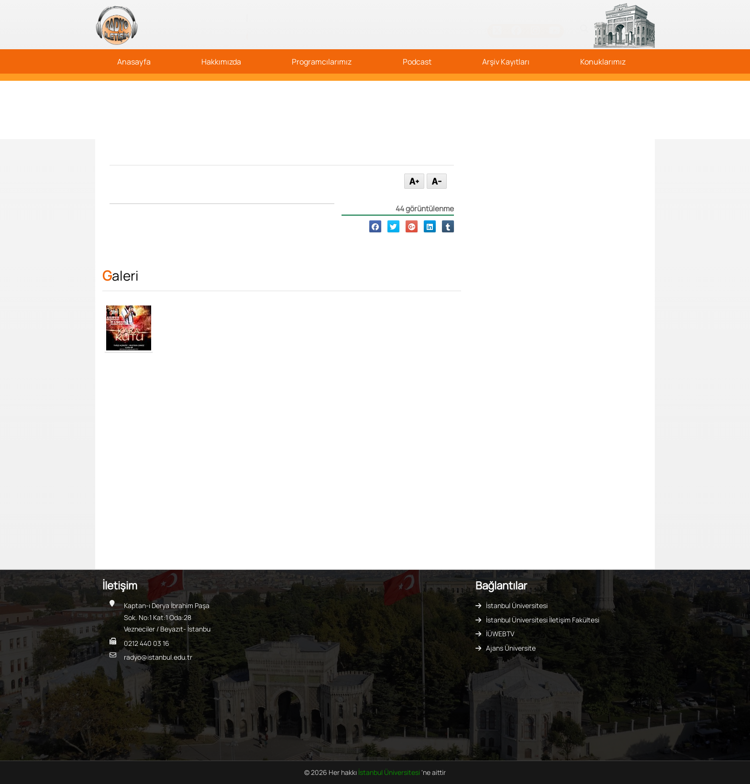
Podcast (417, 61)
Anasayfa (134, 61)
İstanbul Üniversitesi (517, 605)
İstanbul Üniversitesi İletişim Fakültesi (542, 619)
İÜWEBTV (500, 633)
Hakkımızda (221, 61)
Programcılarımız (322, 61)
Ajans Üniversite (511, 648)
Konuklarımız (603, 61)
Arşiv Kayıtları (505, 61)
